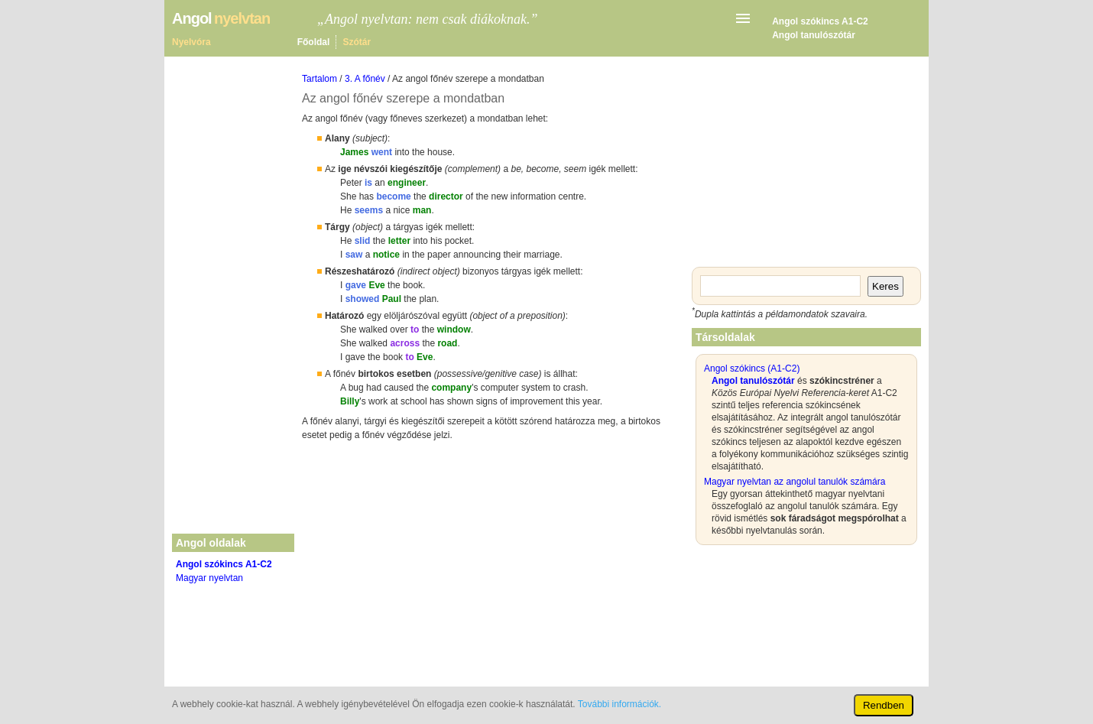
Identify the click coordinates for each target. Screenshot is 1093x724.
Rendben (883, 705)
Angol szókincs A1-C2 (820, 21)
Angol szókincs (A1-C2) (751, 368)
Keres (885, 286)
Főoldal (313, 42)
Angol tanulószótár (813, 35)
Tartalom (319, 78)
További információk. (619, 704)
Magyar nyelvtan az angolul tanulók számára (794, 481)
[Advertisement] (493, 564)
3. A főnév (365, 78)
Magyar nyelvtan (209, 578)
